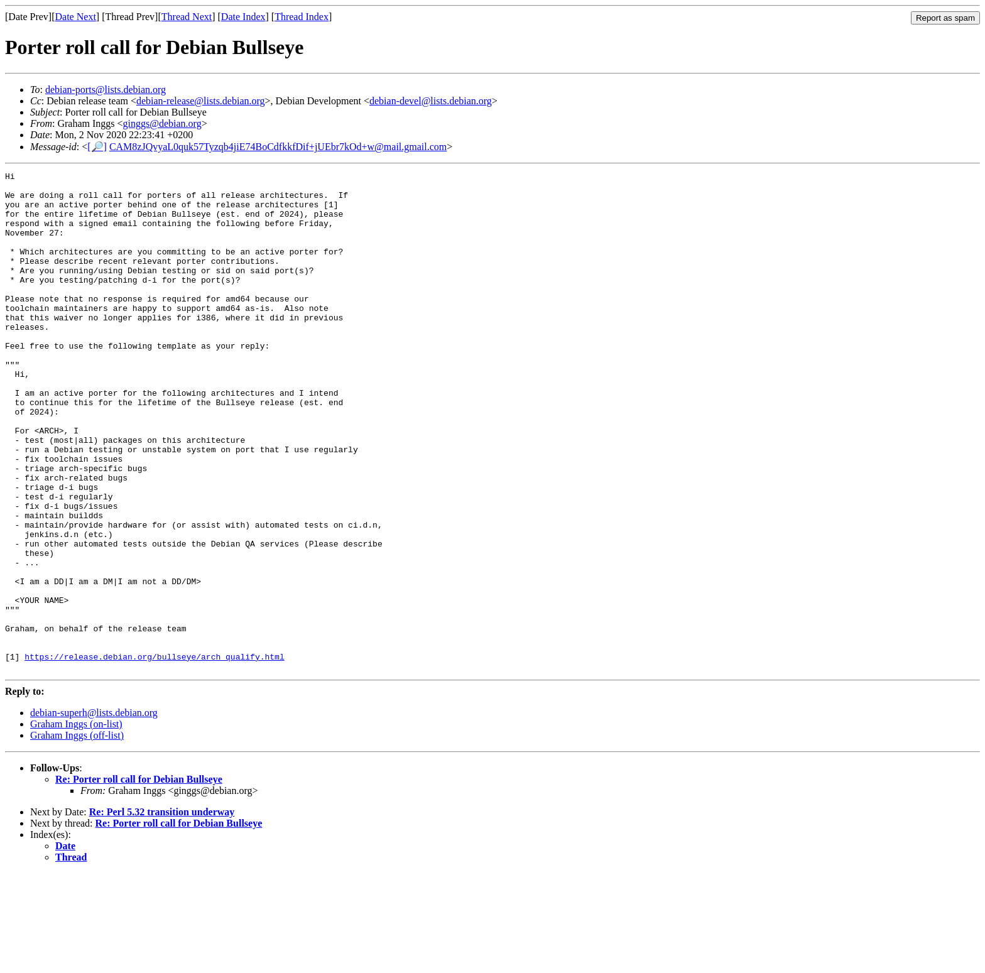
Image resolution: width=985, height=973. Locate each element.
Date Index (243, 16)
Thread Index (302, 16)
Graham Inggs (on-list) (76, 823)
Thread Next (186, 16)
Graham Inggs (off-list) (77, 835)
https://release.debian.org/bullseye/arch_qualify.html (154, 754)
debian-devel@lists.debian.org (430, 100)
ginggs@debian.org (162, 123)
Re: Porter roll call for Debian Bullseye (138, 879)
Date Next (75, 16)
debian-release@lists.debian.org (200, 100)
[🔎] (97, 146)
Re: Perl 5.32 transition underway (162, 911)
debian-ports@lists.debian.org (105, 89)
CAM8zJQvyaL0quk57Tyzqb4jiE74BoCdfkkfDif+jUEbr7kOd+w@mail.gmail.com (278, 146)
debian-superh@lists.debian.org (94, 812)
